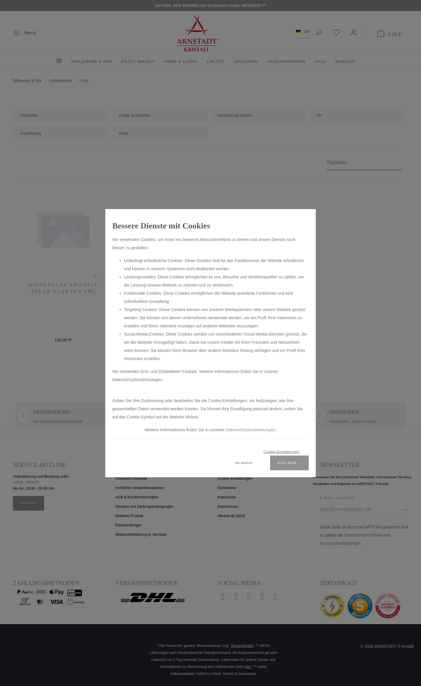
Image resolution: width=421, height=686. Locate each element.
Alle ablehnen (244, 462)
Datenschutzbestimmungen (250, 429)
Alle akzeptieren (293, 462)
